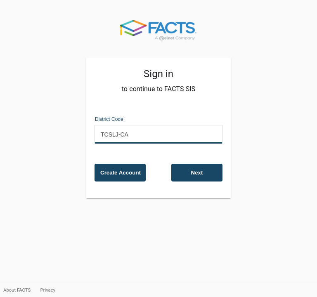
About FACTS (17, 290)
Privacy (47, 290)
